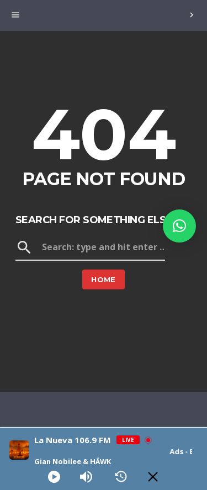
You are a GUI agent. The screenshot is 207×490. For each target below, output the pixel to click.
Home (103, 279)
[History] (121, 476)
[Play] (54, 476)
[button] (179, 226)
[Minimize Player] (153, 476)
